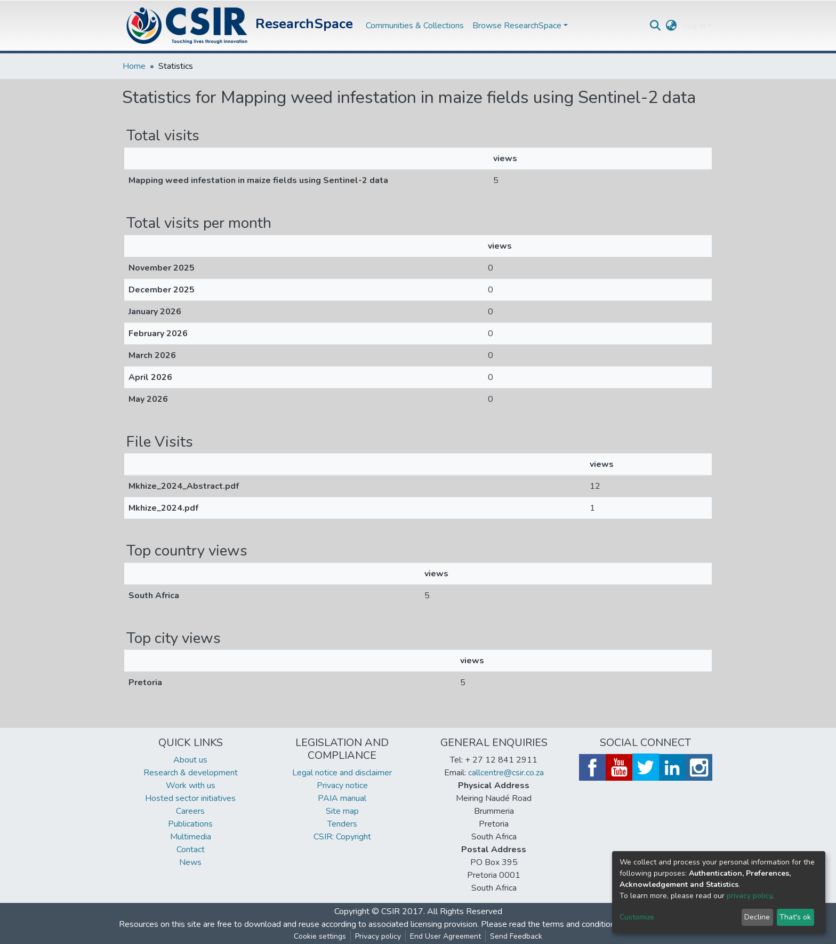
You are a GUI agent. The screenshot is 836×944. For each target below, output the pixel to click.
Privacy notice (342, 785)
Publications (190, 824)
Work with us (190, 785)
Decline (757, 917)
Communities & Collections (415, 25)
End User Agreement (445, 936)
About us (190, 760)
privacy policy (749, 896)
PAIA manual (342, 798)
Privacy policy (378, 936)
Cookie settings (320, 936)
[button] (671, 25)
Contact (190, 849)
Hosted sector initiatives (190, 798)
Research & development (190, 773)
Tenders (342, 824)
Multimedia (190, 837)
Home (134, 66)
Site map (342, 811)
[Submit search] (655, 26)
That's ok (795, 917)
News (190, 862)
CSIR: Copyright (342, 837)
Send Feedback (516, 936)
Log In (693, 25)
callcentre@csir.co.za (506, 773)
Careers (190, 811)
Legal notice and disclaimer (342, 773)
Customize (637, 917)
